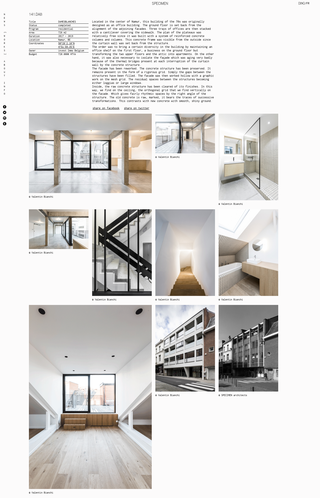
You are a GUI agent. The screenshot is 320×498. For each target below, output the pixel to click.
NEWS (4, 19)
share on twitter (136, 108)
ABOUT (4, 68)
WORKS (4, 43)
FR (307, 3)
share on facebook (106, 108)
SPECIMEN (160, 3)
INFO (4, 88)
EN (301, 3)
